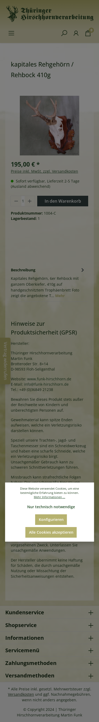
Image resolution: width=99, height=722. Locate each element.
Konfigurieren (51, 519)
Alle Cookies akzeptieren (51, 532)
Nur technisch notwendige (51, 506)
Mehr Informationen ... (49, 497)
